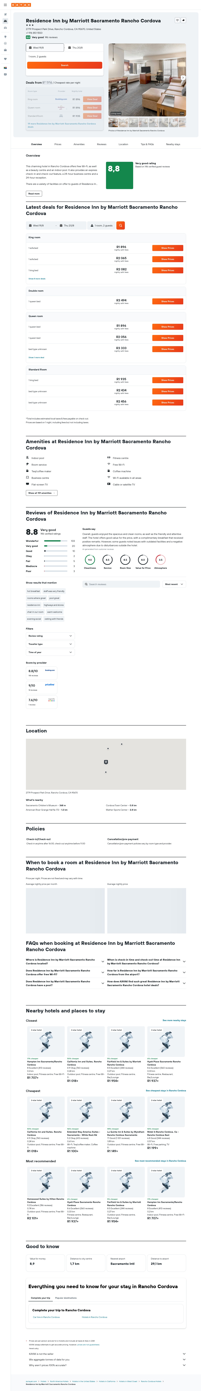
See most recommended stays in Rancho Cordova (160, 1160)
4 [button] (65, 84)
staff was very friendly (54, 591)
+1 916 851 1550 (34, 32)
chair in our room (35, 612)
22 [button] (95, 99)
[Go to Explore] (5, 37)
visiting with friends (54, 618)
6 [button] (80, 84)
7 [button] (87, 84)
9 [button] (50, 92)
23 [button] (50, 107)
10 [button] (57, 92)
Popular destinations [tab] (66, 1297)
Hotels (43, 1381)
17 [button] (58, 99)
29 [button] (95, 107)
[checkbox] (41, 673)
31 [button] (58, 114)
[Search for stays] (5, 21)
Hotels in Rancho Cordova (94, 1317)
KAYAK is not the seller (107, 1354)
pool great (54, 598)
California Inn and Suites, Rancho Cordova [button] (84, 1063)
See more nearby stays (174, 1020)
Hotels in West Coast (128, 1381)
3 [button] (57, 84)
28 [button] (87, 107)
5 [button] (72, 84)
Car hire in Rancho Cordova (46, 1317)
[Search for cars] (5, 28)
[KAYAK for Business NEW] (5, 50)
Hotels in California (107, 1381)
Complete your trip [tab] (40, 1297)
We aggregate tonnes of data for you (107, 1359)
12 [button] (73, 92)
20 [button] (80, 99)
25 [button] (65, 107)
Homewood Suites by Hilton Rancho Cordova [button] (45, 1201)
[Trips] (5, 59)
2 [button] (50, 84)
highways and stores (54, 605)
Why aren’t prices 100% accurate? (107, 1365)
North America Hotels (59, 1381)
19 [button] (73, 99)
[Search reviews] (124, 584)
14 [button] (88, 92)
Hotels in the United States (83, 1381)
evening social (34, 618)
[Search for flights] (5, 14)
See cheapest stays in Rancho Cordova (166, 1090)
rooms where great (36, 598)
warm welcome (54, 612)
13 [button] (80, 92)
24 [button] (57, 107)
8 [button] (95, 84)
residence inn (33, 605)
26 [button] (72, 107)
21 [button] (88, 99)
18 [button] (65, 99)
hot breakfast (33, 591)
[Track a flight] (5, 43)
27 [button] (80, 107)
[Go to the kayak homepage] (21, 5)
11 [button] (65, 92)
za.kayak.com (31, 1381)
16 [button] (50, 99)
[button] (5, 4)
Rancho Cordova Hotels (151, 1381)
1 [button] (95, 76)
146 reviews (51, 37)
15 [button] (95, 92)
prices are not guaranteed (88, 1344)
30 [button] (50, 114)
